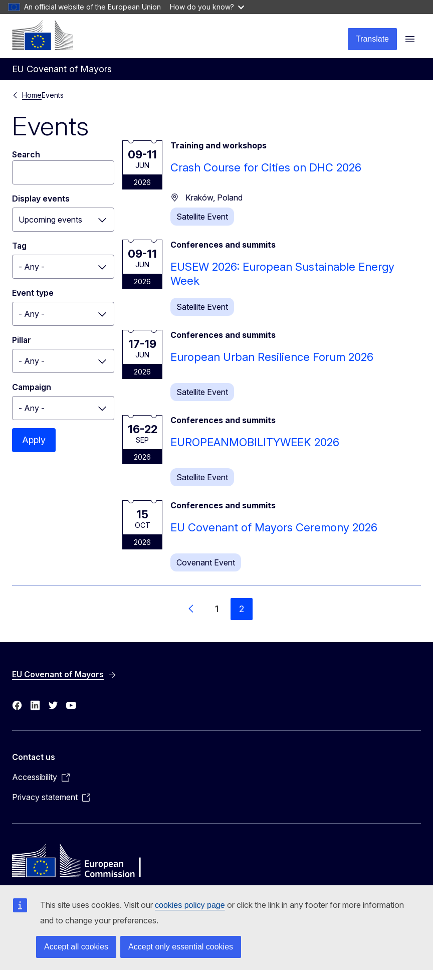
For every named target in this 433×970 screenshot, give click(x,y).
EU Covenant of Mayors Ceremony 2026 (273, 527)
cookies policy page (190, 905)
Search (26, 154)
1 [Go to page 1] (217, 609)
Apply (34, 440)
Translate (372, 39)
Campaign (31, 387)
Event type (33, 293)
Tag (19, 246)
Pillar (21, 340)
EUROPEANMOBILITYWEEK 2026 (254, 442)
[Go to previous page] (191, 609)
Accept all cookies (76, 946)
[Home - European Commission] (42, 35)
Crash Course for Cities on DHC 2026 (265, 167)
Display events (41, 198)
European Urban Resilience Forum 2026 (271, 356)
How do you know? (207, 7)
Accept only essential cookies (180, 946)
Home (32, 95)
